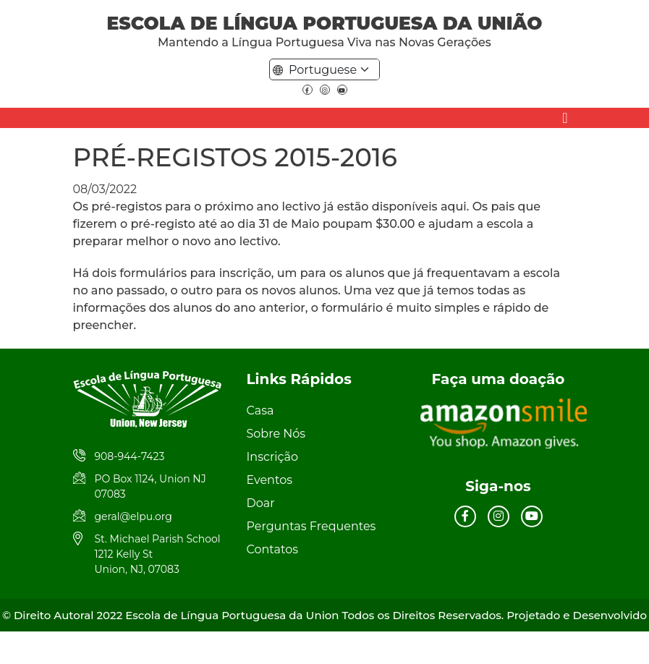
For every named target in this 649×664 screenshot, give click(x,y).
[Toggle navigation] (564, 118)
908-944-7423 (130, 456)
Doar (261, 503)
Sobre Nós (276, 433)
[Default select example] (331, 69)
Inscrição (273, 457)
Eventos (269, 480)
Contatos (272, 549)
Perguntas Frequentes (311, 526)
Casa (260, 410)
